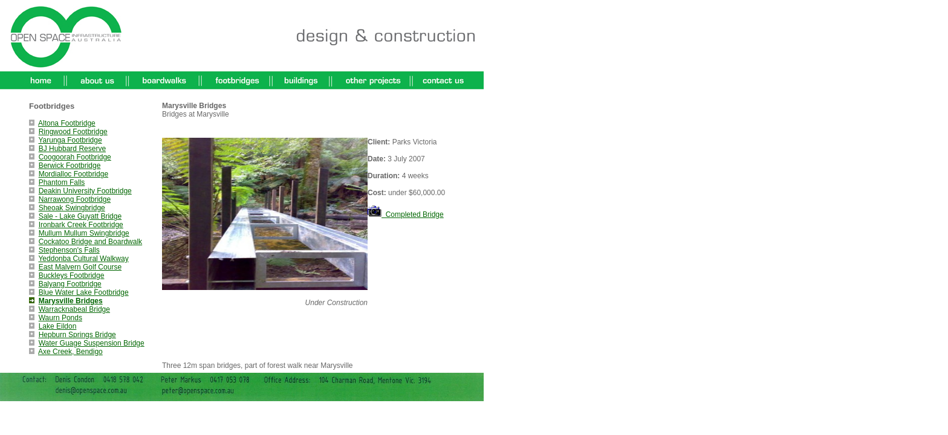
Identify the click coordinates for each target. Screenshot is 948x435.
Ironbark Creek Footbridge (81, 225)
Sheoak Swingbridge (72, 208)
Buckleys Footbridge (72, 275)
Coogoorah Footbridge (75, 157)
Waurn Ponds (60, 318)
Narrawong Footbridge (75, 199)
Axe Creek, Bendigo (70, 351)
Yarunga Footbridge (70, 140)
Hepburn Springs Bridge (77, 334)
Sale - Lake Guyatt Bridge (80, 216)
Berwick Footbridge (70, 165)
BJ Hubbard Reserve (72, 148)
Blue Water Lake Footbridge (84, 292)
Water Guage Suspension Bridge (91, 343)
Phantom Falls (62, 182)
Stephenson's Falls (69, 250)
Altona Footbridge (67, 123)
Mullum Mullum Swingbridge (84, 233)
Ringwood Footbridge (73, 131)
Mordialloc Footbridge (73, 174)
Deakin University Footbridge (85, 191)
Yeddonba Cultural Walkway (83, 258)
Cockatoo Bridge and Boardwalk (90, 241)
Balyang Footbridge (70, 284)
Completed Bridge (406, 214)
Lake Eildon (58, 326)
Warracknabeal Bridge (74, 309)
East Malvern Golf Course (80, 267)
